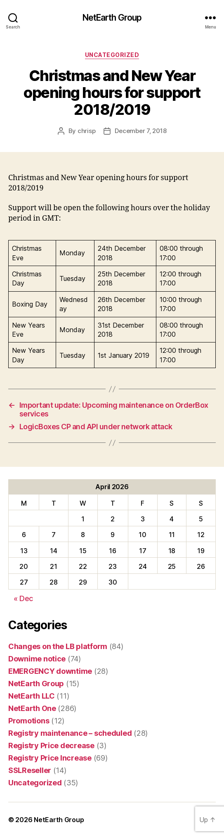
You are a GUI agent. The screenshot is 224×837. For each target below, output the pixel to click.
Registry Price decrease (51, 745)
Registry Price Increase (50, 758)
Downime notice (37, 658)
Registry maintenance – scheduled (70, 733)
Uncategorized (112, 54)
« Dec (23, 598)
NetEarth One (32, 708)
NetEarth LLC (31, 696)
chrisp (86, 131)
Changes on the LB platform (57, 646)
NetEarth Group (112, 17)
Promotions (28, 720)
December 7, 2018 (140, 131)
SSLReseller (29, 770)
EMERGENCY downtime (50, 671)
